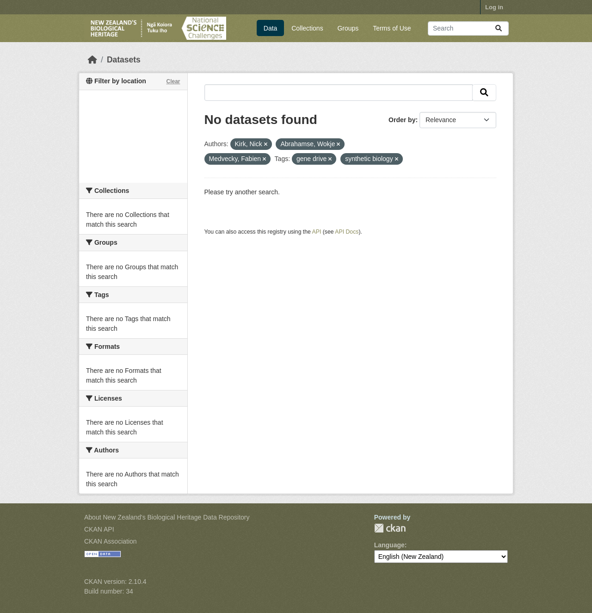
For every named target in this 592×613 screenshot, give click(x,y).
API (316, 232)
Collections (307, 28)
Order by (401, 120)
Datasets (124, 59)
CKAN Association (110, 541)
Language (389, 545)
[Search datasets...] (468, 28)
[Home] (92, 59)
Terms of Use (392, 28)
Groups (347, 28)
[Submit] (498, 28)
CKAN (390, 528)
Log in (494, 7)
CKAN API (99, 529)
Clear (173, 81)
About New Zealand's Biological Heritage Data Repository (167, 517)
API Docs (346, 232)
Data (271, 28)
